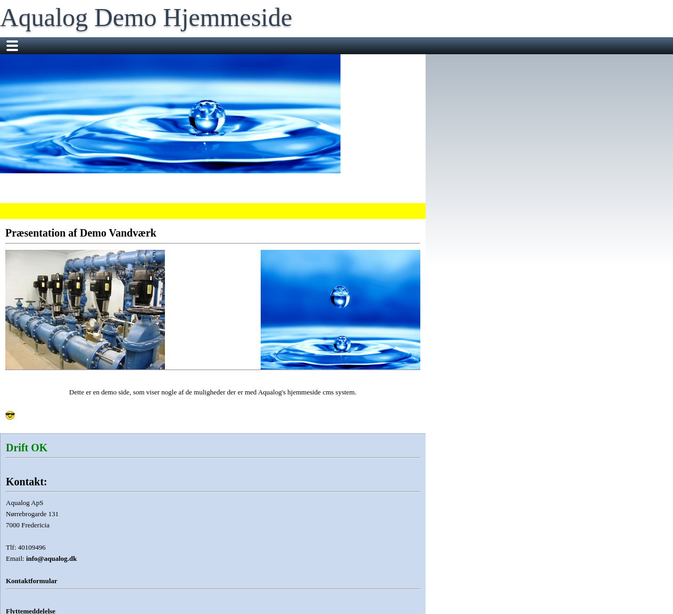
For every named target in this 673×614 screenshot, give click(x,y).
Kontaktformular (31, 581)
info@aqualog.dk (51, 558)
